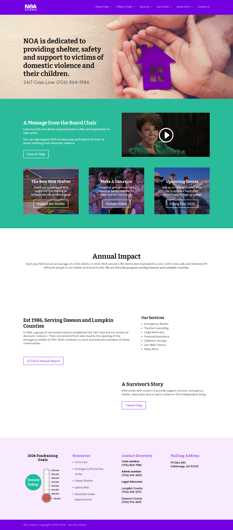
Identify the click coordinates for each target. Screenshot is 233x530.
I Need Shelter (84, 480)
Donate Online (116, 204)
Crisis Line (81, 462)
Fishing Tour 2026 (182, 204)
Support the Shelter (51, 204)
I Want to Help (124, 8)
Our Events (162, 8)
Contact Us (203, 8)
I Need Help (101, 8)
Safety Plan (82, 487)
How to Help (36, 154)
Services (144, 8)
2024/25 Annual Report (43, 361)
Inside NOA (183, 8)
